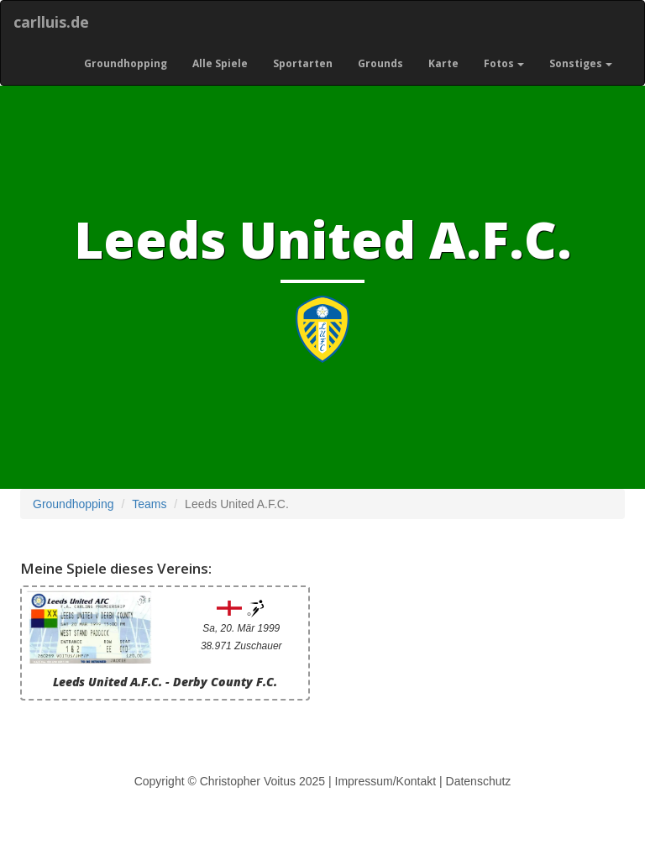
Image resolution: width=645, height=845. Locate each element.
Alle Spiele (220, 63)
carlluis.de (51, 22)
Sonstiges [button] (580, 63)
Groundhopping (125, 63)
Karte (443, 63)
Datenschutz (478, 781)
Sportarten (303, 63)
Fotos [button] (504, 63)
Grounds (380, 63)
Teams (149, 504)
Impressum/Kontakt (386, 781)
